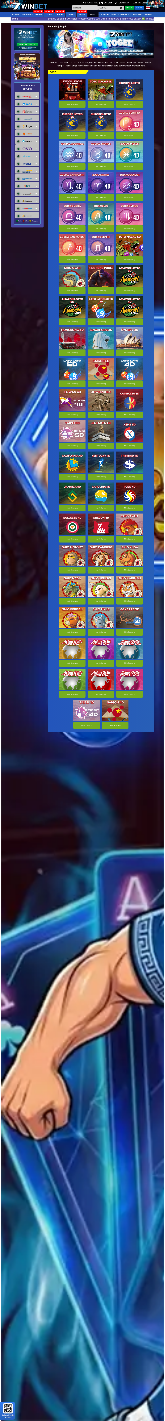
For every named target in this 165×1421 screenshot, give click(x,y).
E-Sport (38, 15)
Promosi (149, 15)
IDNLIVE (60, 15)
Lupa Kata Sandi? (140, 3)
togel (93, 15)
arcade (70, 15)
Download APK (90, 3)
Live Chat (106, 3)
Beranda (16, 15)
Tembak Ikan (126, 15)
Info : (15, 19)
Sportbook (27, 15)
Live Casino (104, 15)
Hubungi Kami (122, 3)
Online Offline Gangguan (27, 221)
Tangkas (115, 15)
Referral (137, 15)
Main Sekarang (72, 104)
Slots (49, 15)
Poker (82, 15)
